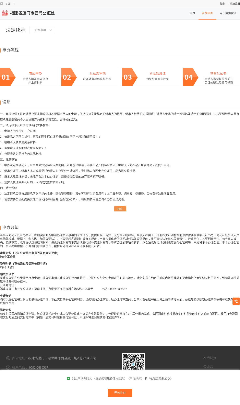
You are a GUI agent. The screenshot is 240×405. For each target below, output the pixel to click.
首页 (7, 3)
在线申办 (207, 13)
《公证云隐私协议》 (160, 378)
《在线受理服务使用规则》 (110, 378)
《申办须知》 (135, 378)
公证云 (208, 366)
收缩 (120, 208)
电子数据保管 (228, 13)
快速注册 (235, 3)
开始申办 (120, 392)
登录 (222, 3)
